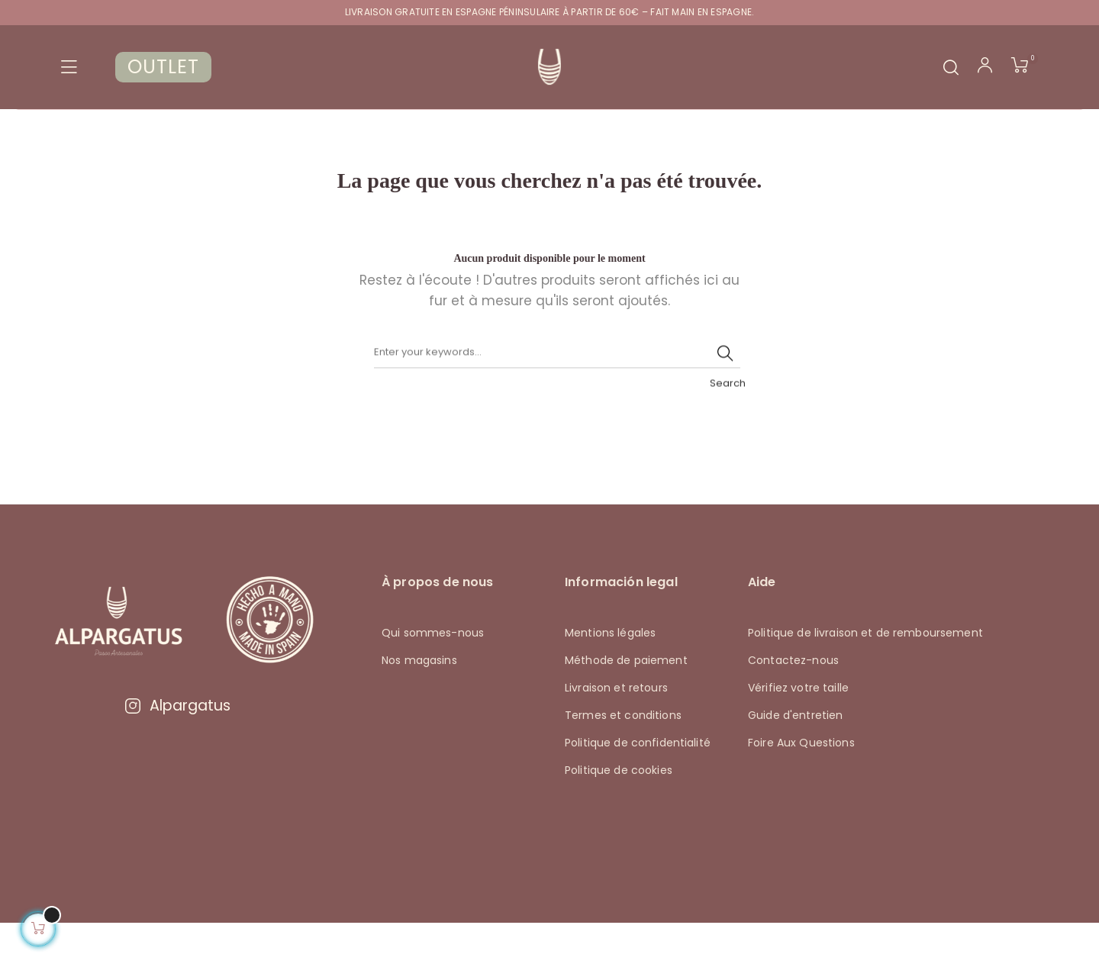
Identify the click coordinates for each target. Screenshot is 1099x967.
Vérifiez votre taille (798, 732)
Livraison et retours (616, 732)
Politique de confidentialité (638, 787)
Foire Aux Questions (801, 787)
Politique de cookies (618, 814)
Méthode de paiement (626, 704)
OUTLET (163, 66)
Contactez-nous (793, 704)
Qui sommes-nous (433, 677)
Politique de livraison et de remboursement (865, 677)
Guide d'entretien (795, 759)
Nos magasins (419, 704)
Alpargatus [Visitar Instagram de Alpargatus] (177, 750)
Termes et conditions (623, 759)
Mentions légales (610, 677)
